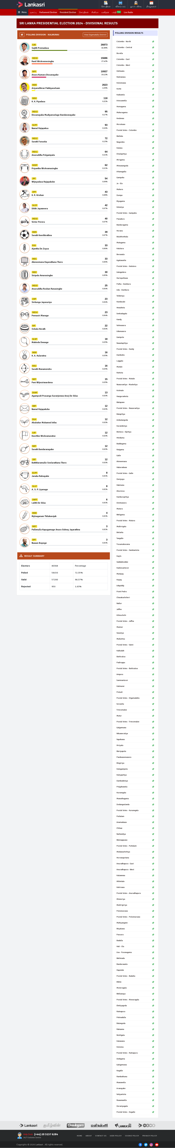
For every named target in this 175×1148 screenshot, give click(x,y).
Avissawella (135, 101)
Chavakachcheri (135, 598)
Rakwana (135, 1029)
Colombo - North (135, 42)
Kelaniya (135, 207)
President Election (70, 12)
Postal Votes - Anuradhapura (135, 893)
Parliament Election (49, 12)
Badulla (135, 941)
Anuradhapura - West (135, 870)
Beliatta (135, 532)
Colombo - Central (135, 47)
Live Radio (134, 12)
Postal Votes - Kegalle (135, 1112)
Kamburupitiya (135, 497)
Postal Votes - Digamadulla (135, 698)
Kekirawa (135, 887)
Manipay (135, 574)
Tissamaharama (135, 544)
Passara (135, 935)
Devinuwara (135, 503)
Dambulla (135, 355)
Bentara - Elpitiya (135, 432)
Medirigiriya (135, 905)
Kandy (135, 320)
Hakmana (135, 485)
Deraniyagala (135, 1106)
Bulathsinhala (135, 237)
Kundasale (135, 302)
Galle (135, 456)
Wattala (135, 136)
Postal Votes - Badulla (135, 976)
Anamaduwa (135, 822)
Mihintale (135, 881)
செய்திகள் (106, 4)
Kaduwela (135, 95)
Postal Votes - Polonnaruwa (135, 917)
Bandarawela (135, 964)
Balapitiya (135, 414)
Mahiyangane (135, 923)
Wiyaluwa (135, 929)
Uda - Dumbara (135, 290)
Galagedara (135, 272)
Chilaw (135, 828)
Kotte (135, 89)
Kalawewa (135, 876)
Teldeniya (135, 296)
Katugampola (135, 769)
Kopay (135, 580)
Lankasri (39, 1144)
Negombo (135, 142)
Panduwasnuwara (135, 757)
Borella (135, 53)
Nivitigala (135, 1035)
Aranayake (135, 1088)
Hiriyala (135, 745)
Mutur (135, 716)
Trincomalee (135, 710)
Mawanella (135, 1083)
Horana (135, 231)
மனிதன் (109, 12)
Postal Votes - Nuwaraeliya (135, 408)
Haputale (135, 970)
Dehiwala (135, 71)
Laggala (135, 361)
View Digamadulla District (95, 35)
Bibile (135, 982)
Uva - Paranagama (135, 952)
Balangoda (135, 1023)
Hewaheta (135, 308)
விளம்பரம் (120, 4)
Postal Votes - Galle (135, 473)
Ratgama (135, 450)
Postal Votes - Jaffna (135, 621)
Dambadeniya (135, 781)
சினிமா (99, 12)
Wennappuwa (135, 840)
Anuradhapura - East (135, 864)
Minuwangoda (135, 166)
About (89, 1136)
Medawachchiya (135, 852)
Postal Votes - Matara (135, 521)
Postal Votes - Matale (135, 379)
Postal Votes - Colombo (135, 130)
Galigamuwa (135, 1065)
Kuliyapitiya (135, 775)
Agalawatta (135, 260)
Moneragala (135, 988)
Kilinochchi (135, 615)
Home (79, 1136)
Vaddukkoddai (135, 562)
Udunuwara (135, 331)
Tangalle (135, 538)
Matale (135, 367)
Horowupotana (135, 858)
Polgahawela (135, 787)
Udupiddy (135, 586)
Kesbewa (135, 118)
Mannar (135, 627)
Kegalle (135, 1071)
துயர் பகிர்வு (136, 4)
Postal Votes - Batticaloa (135, 669)
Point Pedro (135, 592)
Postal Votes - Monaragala (135, 1000)
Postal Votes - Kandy (135, 349)
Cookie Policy (132, 1136)
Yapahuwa (135, 739)
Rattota (135, 373)
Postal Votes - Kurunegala (135, 810)
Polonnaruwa (135, 911)
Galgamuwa (135, 728)
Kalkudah (135, 651)
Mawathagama (135, 799)
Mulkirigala (135, 527)
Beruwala (135, 254)
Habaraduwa (135, 467)
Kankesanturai (135, 568)
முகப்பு (33, 12)
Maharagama (135, 113)
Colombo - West (135, 65)
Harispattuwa (135, 278)
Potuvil (135, 692)
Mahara (135, 189)
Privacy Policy (150, 1136)
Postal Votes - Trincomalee (135, 722)
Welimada (135, 958)
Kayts (135, 556)
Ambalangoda (135, 420)
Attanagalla (135, 172)
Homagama (135, 107)
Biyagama (135, 201)
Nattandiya (135, 834)
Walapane (135, 402)
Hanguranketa (135, 396)
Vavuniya (135, 633)
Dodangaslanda (135, 805)
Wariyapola (135, 751)
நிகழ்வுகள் (151, 4)
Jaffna (135, 609)
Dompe (135, 195)
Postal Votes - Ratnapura (135, 1053)
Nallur (135, 603)
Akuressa (135, 491)
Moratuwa (135, 124)
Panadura (135, 219)
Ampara (135, 674)
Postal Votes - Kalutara (135, 266)
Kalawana (135, 1041)
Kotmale (135, 391)
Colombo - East (135, 59)
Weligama (135, 515)
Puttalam (135, 816)
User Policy (116, 1136)
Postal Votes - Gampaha (135, 213)
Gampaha (135, 178)
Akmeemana (135, 461)
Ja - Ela (135, 184)
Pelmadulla (135, 1017)
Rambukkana (135, 1077)
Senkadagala (135, 314)
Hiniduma (135, 438)
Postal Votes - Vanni (135, 645)
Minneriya (135, 899)
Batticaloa (135, 657)
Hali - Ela (135, 946)
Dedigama (135, 1059)
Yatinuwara (135, 325)
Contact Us (100, 1136)
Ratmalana (135, 77)
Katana (135, 148)
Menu (22, 12)
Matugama (135, 243)
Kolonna (135, 1047)
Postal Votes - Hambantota (135, 550)
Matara (135, 509)
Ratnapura (135, 1012)
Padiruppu (135, 663)
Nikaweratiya (135, 734)
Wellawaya (135, 994)
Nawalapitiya (135, 343)
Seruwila (135, 704)
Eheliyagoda (135, 1006)
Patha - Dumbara (135, 284)
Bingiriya (135, 763)
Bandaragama (135, 225)
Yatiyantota (135, 1094)
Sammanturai (135, 680)
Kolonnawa (135, 83)
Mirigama (135, 160)
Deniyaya (135, 479)
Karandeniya (135, 426)
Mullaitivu (135, 639)
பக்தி (121, 12)
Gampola (135, 337)
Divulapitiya (135, 154)
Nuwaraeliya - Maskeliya (135, 385)
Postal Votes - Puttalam (135, 846)
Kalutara (135, 249)
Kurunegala (135, 793)
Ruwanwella (135, 1100)
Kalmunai (135, 686)
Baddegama (135, 444)
